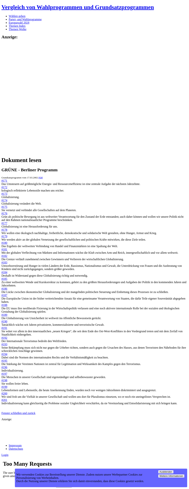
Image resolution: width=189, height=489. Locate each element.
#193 (4, 344)
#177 (4, 223)
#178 (4, 229)
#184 (4, 272)
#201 (4, 400)
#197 (4, 373)
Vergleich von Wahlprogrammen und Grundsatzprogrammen (77, 7)
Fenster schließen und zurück (18, 413)
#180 (4, 242)
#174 (4, 200)
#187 (4, 295)
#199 (4, 386)
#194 (4, 354)
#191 (4, 328)
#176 (4, 213)
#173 (4, 193)
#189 (4, 314)
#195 (4, 360)
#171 (4, 180)
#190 (4, 321)
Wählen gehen (17, 16)
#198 (4, 380)
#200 (4, 393)
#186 (4, 288)
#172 (4, 187)
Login (4, 454)
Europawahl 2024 (19, 22)
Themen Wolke (18, 29)
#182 (4, 256)
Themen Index (17, 25)
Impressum (15, 445)
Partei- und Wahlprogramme (25, 19)
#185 (4, 278)
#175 (4, 206)
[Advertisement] (16, 97)
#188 (4, 305)
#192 (4, 337)
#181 (4, 249)
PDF (40, 177)
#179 (4, 236)
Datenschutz (16, 448)
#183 (4, 262)
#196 (4, 367)
